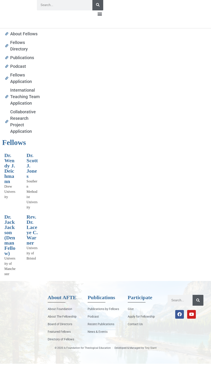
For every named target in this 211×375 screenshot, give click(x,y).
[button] (99, 25)
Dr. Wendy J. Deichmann (9, 179)
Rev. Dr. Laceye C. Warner (32, 241)
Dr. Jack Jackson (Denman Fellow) (9, 246)
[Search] (97, 16)
